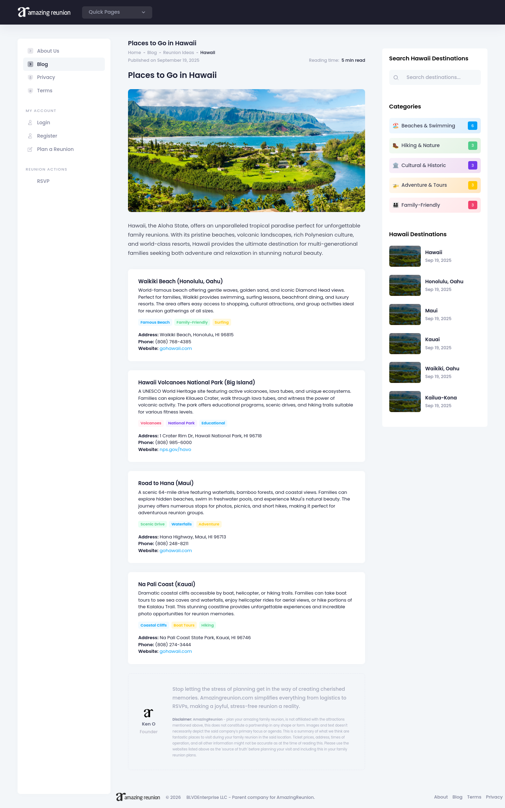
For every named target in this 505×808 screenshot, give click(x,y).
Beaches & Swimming (428, 125)
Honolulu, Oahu (444, 281)
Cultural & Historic (424, 165)
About (441, 797)
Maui (431, 310)
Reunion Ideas (178, 52)
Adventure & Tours (424, 184)
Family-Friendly (421, 204)
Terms (474, 797)
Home (134, 52)
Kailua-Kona (441, 397)
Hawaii (434, 252)
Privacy (494, 797)
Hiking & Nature (421, 145)
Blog (152, 52)
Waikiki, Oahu (442, 368)
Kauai (432, 339)
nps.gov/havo (175, 449)
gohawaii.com (176, 348)
